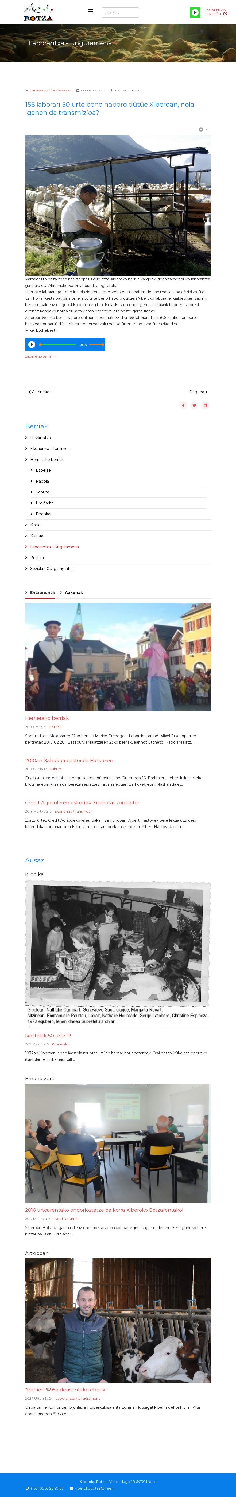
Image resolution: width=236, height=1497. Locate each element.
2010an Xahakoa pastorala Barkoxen (69, 760)
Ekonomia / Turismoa (73, 811)
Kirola (34, 525)
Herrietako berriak (46, 459)
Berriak (55, 727)
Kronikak (59, 1044)
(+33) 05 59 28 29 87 (47, 1488)
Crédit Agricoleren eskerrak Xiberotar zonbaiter (82, 803)
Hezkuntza (40, 437)
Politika (36, 557)
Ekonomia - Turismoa (49, 448)
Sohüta (42, 492)
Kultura (36, 535)
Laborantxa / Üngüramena (50, 90)
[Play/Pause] (195, 12)
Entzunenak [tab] (42, 592)
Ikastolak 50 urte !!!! (48, 1036)
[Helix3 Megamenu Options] (90, 11)
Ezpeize (43, 470)
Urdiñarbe (44, 503)
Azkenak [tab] (73, 592)
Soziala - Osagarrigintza (51, 568)
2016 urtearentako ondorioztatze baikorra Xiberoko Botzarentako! (104, 1210)
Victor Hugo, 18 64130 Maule (133, 1482)
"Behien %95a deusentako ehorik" (66, 1390)
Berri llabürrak (66, 1219)
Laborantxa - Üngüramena (54, 546)
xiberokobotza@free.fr (95, 1488)
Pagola (42, 481)
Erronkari (43, 514)
